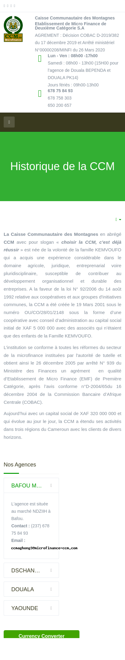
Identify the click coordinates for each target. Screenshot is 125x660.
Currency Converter (41, 636)
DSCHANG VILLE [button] (35, 570)
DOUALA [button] (35, 589)
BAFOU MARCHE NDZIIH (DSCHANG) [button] (35, 485)
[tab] (31, 485)
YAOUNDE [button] (35, 608)
